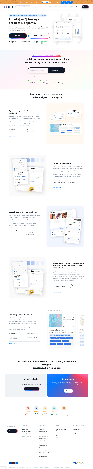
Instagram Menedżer (26, 431)
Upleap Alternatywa (43, 438)
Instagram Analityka (26, 436)
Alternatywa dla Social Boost (44, 453)
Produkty (55, 6)
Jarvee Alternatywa (43, 445)
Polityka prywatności (58, 467)
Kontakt (57, 433)
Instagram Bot (25, 429)
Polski (2, 467)
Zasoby (72, 6)
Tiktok (50, 6)
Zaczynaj (85, 6)
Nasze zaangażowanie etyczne (61, 430)
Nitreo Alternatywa (43, 431)
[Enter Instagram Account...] (38, 70)
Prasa (57, 437)
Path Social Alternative (44, 436)
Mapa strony (67, 467)
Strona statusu (59, 440)
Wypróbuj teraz (14, 136)
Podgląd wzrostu (56, 70)
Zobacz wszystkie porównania (43, 457)
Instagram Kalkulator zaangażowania (77, 430)
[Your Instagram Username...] (24, 7)
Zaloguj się (78, 6)
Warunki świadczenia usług (45, 467)
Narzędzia (65, 6)
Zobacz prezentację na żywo (31, 388)
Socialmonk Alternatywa (44, 440)
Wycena (60, 6)
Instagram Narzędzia (26, 433)
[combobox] (3, 467)
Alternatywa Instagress (44, 447)
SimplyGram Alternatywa (44, 429)
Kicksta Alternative (43, 443)
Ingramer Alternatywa (44, 433)
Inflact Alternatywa (43, 450)
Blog (57, 435)
